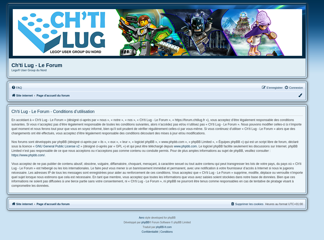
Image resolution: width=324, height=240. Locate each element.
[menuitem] (16, 88)
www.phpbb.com (185, 146)
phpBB (145, 222)
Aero (141, 217)
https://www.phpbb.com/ (28, 155)
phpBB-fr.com (164, 227)
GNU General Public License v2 (57, 146)
